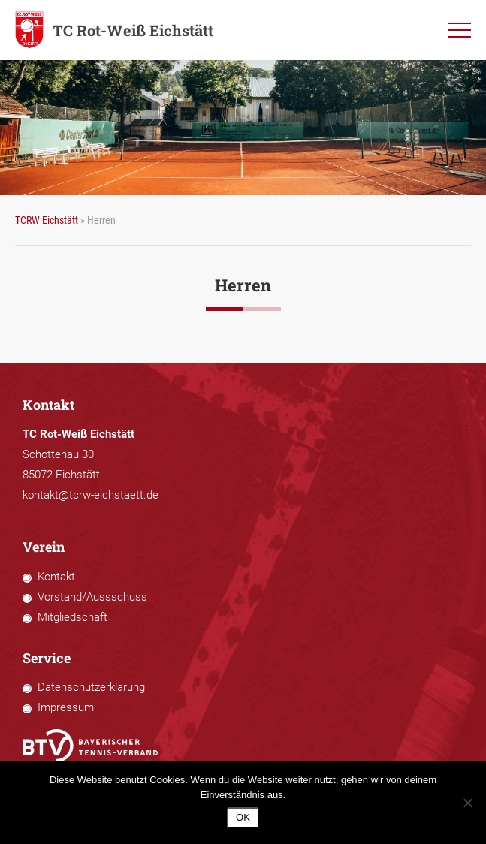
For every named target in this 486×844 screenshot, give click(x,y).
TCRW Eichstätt (46, 220)
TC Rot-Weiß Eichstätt (114, 30)
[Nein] (467, 802)
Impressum (66, 707)
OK (243, 817)
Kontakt (56, 576)
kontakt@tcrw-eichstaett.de (90, 495)
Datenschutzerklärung (91, 687)
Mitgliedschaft (72, 617)
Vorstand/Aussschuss (92, 597)
